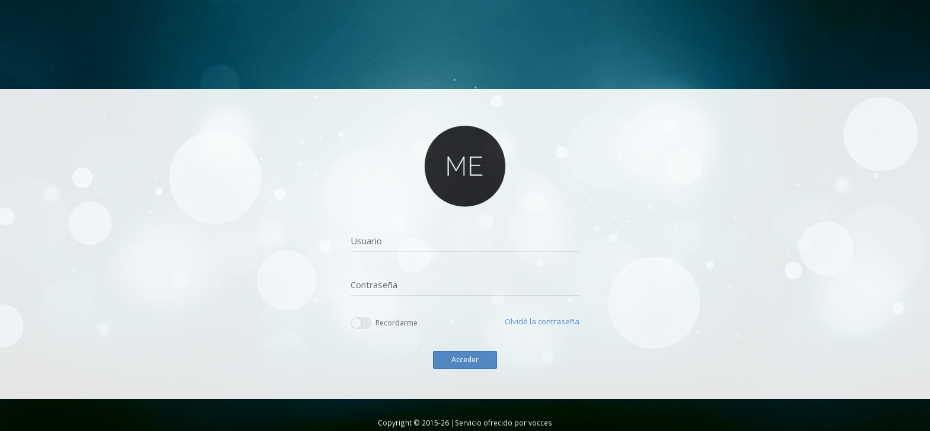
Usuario (366, 241)
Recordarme (384, 323)
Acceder (465, 360)
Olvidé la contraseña (542, 321)
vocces (540, 422)
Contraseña (374, 284)
